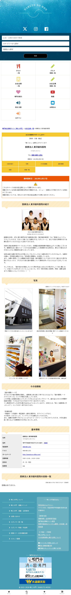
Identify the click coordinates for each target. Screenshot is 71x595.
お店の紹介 (10, 164)
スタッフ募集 (15, 539)
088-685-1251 (37, 155)
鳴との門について (17, 500)
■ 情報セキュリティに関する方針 (49, 548)
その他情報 (44, 164)
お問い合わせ (15, 516)
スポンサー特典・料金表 (19, 527)
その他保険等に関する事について (49, 537)
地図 (10, 170)
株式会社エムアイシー (45, 505)
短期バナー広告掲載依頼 (19, 533)
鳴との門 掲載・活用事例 (20, 511)
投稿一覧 (27, 170)
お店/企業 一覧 (29, 128)
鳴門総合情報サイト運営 (46, 521)
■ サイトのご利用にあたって (48, 543)
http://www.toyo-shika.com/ (32, 454)
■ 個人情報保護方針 (45, 545)
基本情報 (60, 164)
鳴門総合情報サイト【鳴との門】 (12, 128)
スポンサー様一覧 (17, 522)
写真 (27, 164)
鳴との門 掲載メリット (19, 505)
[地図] (46, 443)
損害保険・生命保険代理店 (47, 518)
